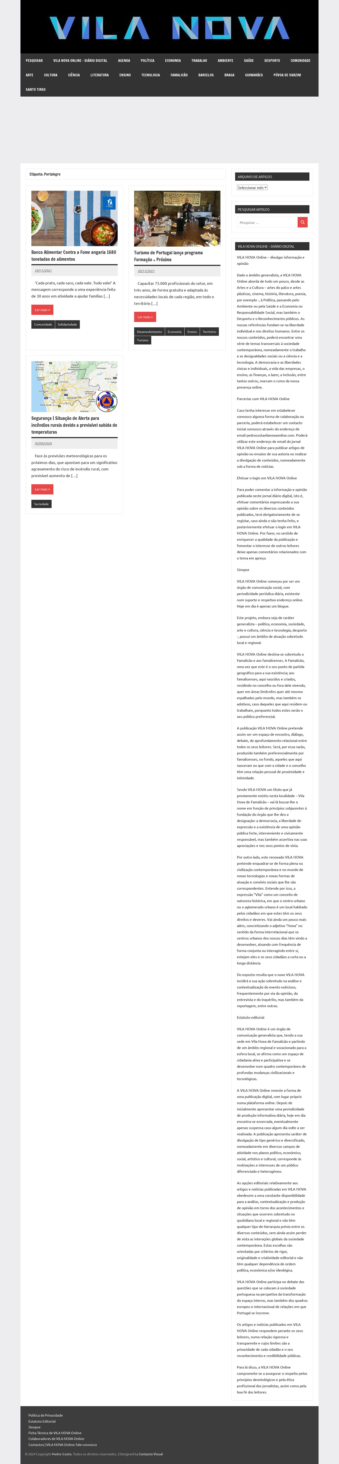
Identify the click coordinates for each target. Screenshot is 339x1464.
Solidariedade (69, 325)
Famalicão (179, 75)
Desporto (272, 60)
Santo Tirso (36, 89)
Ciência (74, 75)
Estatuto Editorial (42, 1421)
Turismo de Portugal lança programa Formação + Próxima (171, 256)
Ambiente (225, 60)
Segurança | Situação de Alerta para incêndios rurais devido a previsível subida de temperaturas (74, 425)
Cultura (50, 75)
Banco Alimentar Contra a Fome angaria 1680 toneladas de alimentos (71, 255)
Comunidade (301, 60)
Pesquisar (34, 60)
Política (147, 60)
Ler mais (41, 310)
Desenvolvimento (150, 332)
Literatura (100, 75)
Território (144, 341)
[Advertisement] (169, 130)
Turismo (163, 341)
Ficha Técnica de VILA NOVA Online (54, 1433)
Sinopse (34, 1427)
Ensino (125, 75)
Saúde (249, 60)
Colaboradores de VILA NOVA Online (56, 1438)
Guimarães (254, 75)
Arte (29, 75)
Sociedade (42, 505)
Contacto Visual (151, 1454)
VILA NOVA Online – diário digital (80, 60)
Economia (173, 60)
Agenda (124, 60)
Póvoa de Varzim (287, 75)
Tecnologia (150, 75)
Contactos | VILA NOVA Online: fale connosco (62, 1444)
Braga (229, 75)
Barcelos (206, 75)
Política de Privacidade (45, 1415)
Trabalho (199, 60)
